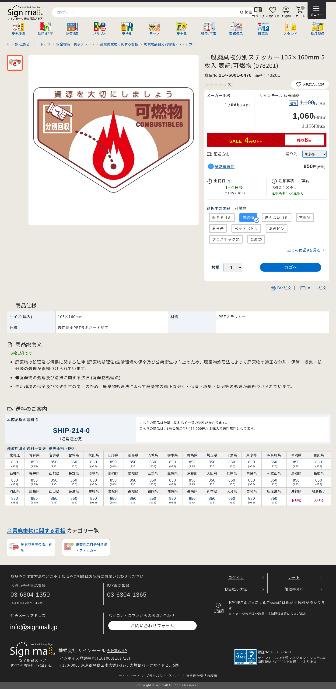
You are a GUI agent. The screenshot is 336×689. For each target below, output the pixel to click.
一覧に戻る (20, 44)
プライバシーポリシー (163, 675)
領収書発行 (294, 589)
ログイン (236, 577)
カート (294, 577)
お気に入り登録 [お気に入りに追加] (310, 84)
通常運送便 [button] (224, 166)
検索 (246, 12)
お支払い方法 (236, 589)
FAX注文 (281, 287)
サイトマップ (129, 675)
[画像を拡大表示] (113, 140)
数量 (215, 267)
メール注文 (313, 287)
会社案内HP (117, 650)
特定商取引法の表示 (201, 675)
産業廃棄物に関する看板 (36, 530)
